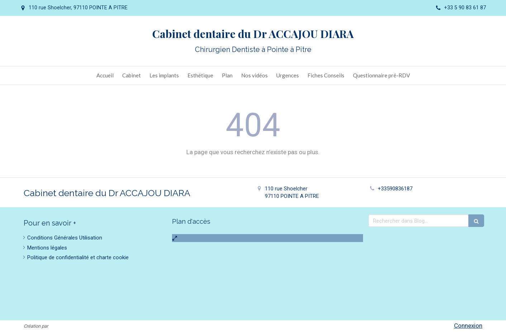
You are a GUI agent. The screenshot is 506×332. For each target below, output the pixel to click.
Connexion (468, 325)
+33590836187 (395, 188)
